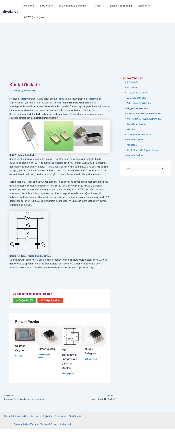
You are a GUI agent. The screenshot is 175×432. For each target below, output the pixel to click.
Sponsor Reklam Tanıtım (24, 412)
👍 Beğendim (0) (24, 288)
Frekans (62, 87)
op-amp (29, 255)
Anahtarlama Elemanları (139, 122)
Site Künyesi (76, 404)
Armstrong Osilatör (137, 86)
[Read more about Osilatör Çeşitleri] (25, 322)
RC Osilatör (133, 75)
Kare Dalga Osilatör (137, 112)
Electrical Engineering (117, 5)
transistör (14, 255)
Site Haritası (62, 404)
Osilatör (39, 244)
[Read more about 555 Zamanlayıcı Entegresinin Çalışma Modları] (71, 325)
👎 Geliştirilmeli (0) (50, 288)
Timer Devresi (47, 337)
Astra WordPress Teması (108, 424)
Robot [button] (96, 6)
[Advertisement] (87, 33)
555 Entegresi (44, 343)
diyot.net (10, 5)
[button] (50, 6)
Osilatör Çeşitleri (135, 128)
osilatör (23, 87)
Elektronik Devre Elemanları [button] (72, 6)
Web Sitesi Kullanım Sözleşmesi (55, 412)
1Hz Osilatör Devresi (137, 81)
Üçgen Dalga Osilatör (138, 96)
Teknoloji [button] (139, 6)
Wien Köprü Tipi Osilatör (139, 91)
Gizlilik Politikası (10, 404)
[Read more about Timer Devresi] (48, 324)
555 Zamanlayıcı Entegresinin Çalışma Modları (70, 347)
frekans (13, 98)
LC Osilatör (133, 70)
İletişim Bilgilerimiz (44, 404)
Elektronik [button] (45, 6)
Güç (33, 162)
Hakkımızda (27, 404)
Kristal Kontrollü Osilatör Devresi (143, 138)
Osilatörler (132, 133)
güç (52, 151)
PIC (103, 178)
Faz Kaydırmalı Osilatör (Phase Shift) (146, 102)
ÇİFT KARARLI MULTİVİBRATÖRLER (145, 107)
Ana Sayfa (29, 5)
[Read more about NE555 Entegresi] (95, 324)
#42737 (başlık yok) (160, 5)
